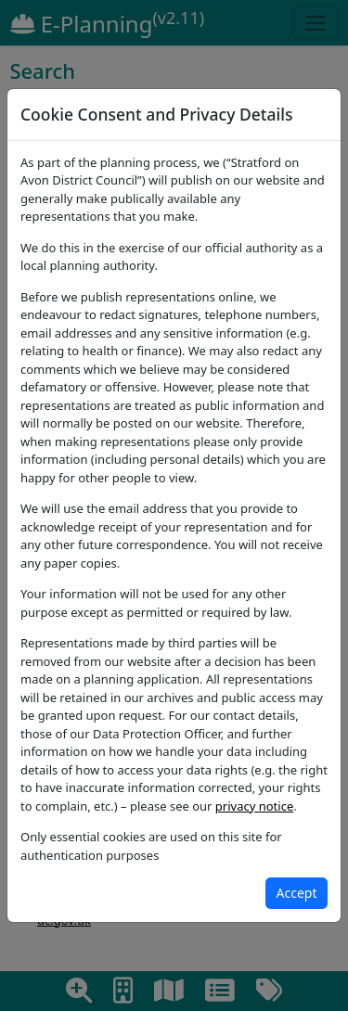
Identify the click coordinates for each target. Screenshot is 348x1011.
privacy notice (254, 806)
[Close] (296, 893)
